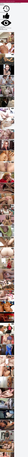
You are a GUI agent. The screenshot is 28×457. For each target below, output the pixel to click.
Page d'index (2, 4)
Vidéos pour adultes (3, 5)
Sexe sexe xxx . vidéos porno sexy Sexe (7, 1)
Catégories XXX (2, 27)
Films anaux (2, 3)
